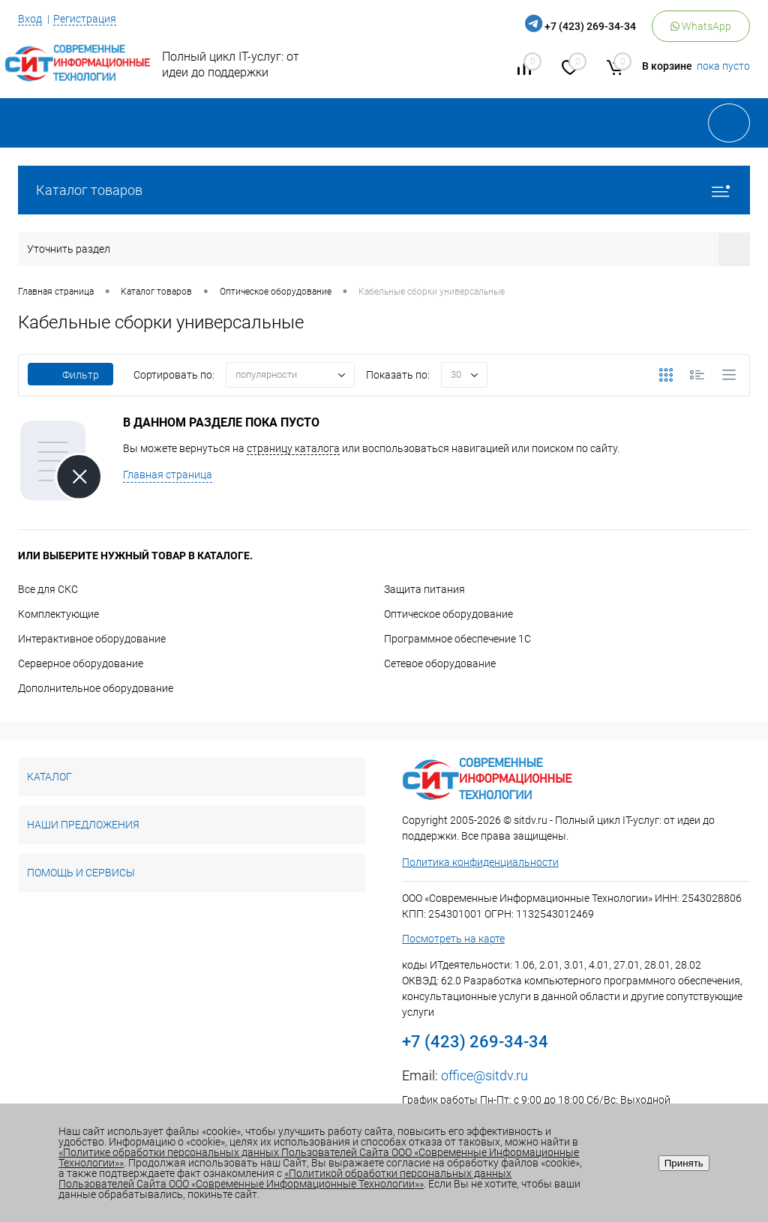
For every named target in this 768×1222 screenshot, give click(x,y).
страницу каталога (293, 448)
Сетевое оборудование (440, 663)
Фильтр (70, 375)
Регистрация (84, 19)
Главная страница (167, 475)
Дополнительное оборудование (95, 688)
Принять (684, 1163)
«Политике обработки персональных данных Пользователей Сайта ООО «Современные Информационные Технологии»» (318, 1157)
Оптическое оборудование (448, 614)
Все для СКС (48, 589)
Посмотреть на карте (453, 939)
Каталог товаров (384, 190)
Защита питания (424, 589)
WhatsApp (700, 26)
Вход (30, 19)
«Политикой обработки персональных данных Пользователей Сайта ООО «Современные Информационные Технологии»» (285, 1178)
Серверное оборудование (80, 663)
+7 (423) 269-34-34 (590, 26)
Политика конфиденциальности (480, 862)
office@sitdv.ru (484, 1075)
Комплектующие (58, 614)
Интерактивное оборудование (92, 639)
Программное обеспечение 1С (457, 639)
